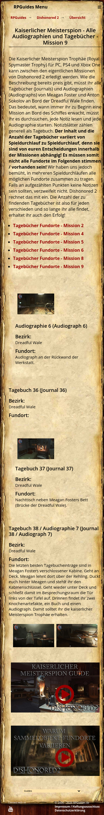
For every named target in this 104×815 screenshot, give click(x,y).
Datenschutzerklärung (70, 810)
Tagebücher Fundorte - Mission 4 (48, 234)
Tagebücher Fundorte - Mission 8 (48, 258)
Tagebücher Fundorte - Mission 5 (48, 242)
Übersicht (77, 17)
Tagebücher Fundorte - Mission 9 (48, 266)
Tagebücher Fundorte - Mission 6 (48, 250)
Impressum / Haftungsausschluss (77, 806)
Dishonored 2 (48, 17)
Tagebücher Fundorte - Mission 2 (48, 225)
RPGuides (18, 17)
